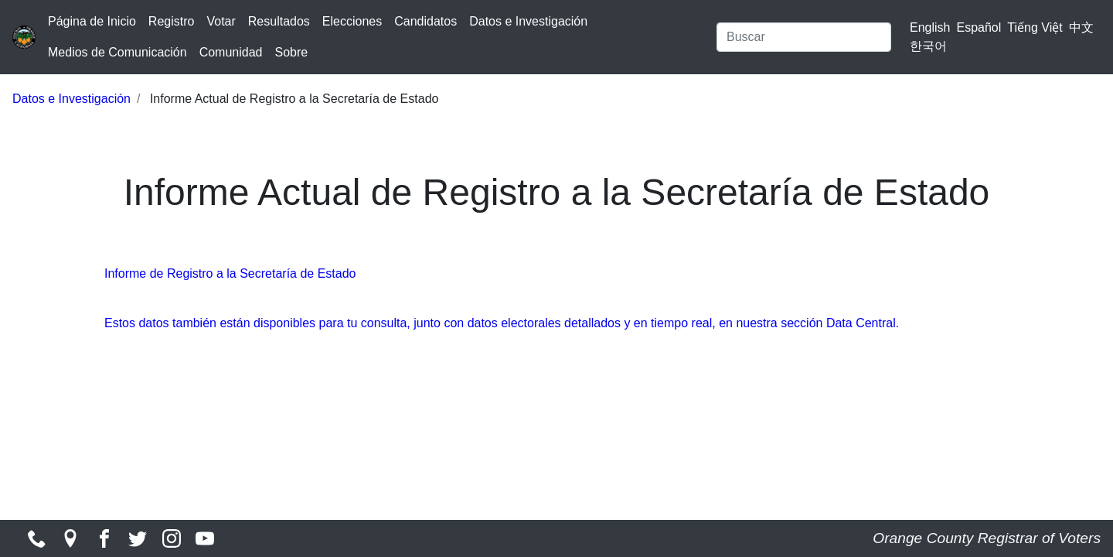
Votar (220, 21)
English (930, 27)
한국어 (928, 46)
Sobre (291, 52)
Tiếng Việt (1034, 27)
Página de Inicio (92, 21)
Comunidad (231, 52)
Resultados (279, 21)
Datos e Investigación (528, 21)
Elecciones (352, 21)
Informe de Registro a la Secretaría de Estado (230, 273)
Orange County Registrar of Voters (987, 538)
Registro (171, 21)
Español (979, 27)
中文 (1081, 27)
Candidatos (425, 21)
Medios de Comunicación (117, 52)
